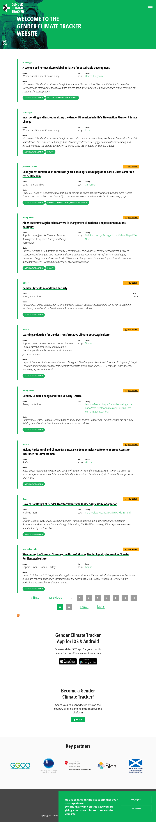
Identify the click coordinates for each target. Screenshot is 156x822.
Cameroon (90, 184)
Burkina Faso (124, 408)
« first (35, 597)
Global (88, 343)
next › (84, 607)
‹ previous (55, 597)
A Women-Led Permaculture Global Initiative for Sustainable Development (66, 68)
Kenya (99, 235)
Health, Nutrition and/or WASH (62, 98)
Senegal (107, 235)
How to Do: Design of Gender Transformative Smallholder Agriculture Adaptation (70, 504)
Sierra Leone (116, 404)
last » (101, 607)
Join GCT (78, 719)
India (87, 130)
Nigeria (96, 411)
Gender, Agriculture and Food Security (45, 288)
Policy (50, 152)
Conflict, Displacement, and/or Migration (67, 202)
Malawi (122, 235)
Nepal (129, 235)
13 (69, 607)
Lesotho (89, 404)
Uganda (127, 404)
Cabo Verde (91, 408)
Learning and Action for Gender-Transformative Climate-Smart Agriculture (66, 335)
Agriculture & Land (34, 98)
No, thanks (136, 809)
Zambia (104, 411)
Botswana (103, 408)
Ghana (88, 567)
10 (124, 598)
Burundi (127, 512)
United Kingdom (94, 76)
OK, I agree (136, 800)
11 (133, 598)
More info (70, 814)
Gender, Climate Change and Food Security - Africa (52, 396)
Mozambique (101, 404)
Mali (87, 235)
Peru (92, 235)
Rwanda (117, 512)
